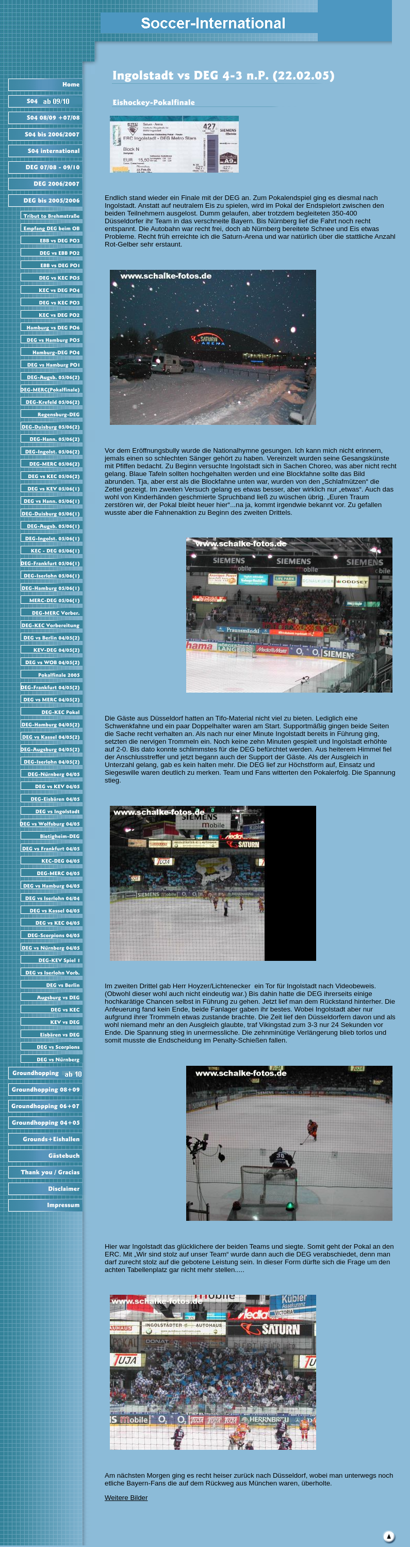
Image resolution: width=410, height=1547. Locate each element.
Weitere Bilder (126, 1498)
